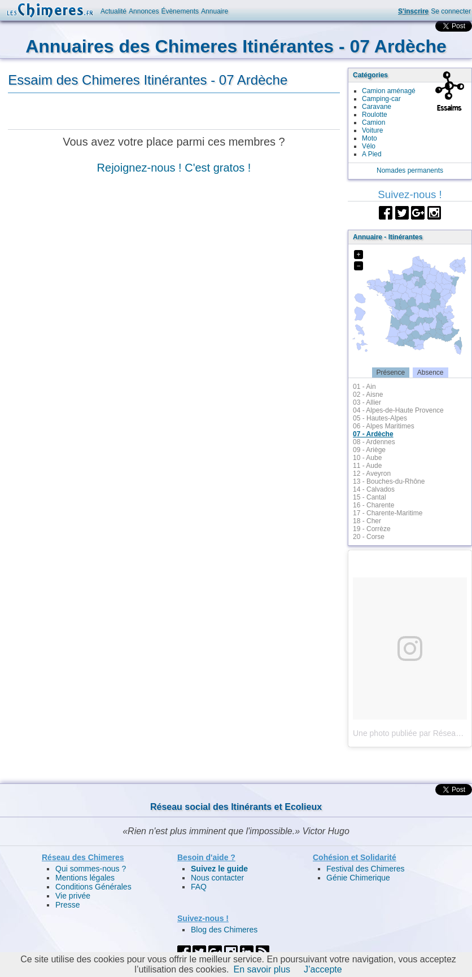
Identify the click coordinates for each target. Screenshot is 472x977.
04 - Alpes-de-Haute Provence (398, 410)
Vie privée (72, 895)
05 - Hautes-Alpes (380, 418)
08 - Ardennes (374, 442)
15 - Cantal (369, 497)
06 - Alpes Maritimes (383, 426)
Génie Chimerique (358, 877)
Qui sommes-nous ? (90, 868)
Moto (369, 138)
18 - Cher (367, 521)
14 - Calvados (374, 489)
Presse (67, 904)
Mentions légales (85, 877)
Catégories (370, 75)
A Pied (372, 154)
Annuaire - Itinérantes (387, 237)
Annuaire (214, 11)
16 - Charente (373, 505)
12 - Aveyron (372, 473)
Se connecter (451, 11)
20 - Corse (368, 537)
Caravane (376, 107)
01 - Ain (364, 387)
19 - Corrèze (372, 529)
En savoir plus (262, 969)
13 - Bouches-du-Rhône (389, 481)
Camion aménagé (389, 91)
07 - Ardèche (373, 434)
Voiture (372, 130)
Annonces (144, 11)
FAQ (199, 886)
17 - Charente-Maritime (387, 513)
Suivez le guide (219, 868)
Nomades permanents (410, 170)
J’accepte (323, 969)
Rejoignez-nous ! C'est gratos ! (174, 167)
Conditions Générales (93, 886)
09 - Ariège (369, 450)
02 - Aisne (368, 394)
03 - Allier (367, 402)
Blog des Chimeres (224, 929)
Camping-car (381, 99)
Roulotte (374, 115)
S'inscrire (413, 11)
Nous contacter (217, 877)
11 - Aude (367, 466)
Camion (373, 122)
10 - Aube (367, 458)
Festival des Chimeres (365, 868)
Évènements (180, 11)
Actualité (113, 11)
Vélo (368, 146)
